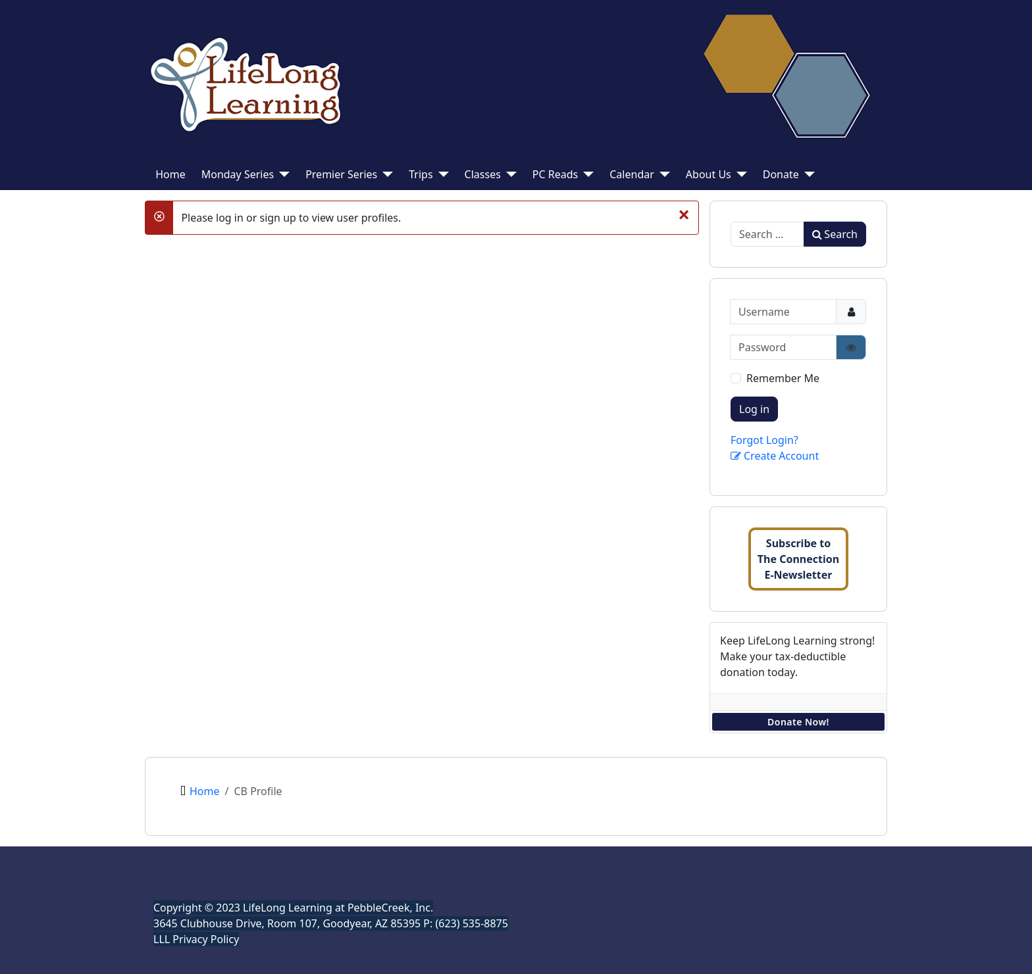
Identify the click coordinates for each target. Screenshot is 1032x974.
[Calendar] (662, 174)
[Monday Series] (282, 174)
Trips (420, 174)
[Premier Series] (385, 174)
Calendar (631, 174)
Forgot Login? (764, 440)
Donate (781, 174)
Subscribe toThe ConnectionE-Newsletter (798, 559)
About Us (708, 174)
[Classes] (509, 174)
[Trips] (441, 174)
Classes (483, 174)
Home (170, 174)
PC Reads (555, 174)
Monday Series (237, 174)
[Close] (683, 213)
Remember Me (782, 378)
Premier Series (341, 174)
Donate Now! (798, 722)
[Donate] (807, 174)
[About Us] (739, 174)
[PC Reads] (586, 174)
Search (835, 234)
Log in (754, 409)
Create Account (775, 456)
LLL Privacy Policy (196, 939)
